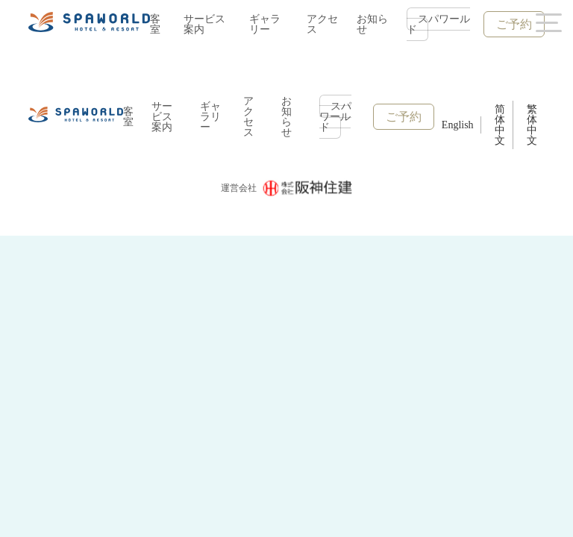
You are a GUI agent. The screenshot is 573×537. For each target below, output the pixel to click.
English (458, 125)
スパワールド (438, 24)
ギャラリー (265, 24)
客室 (155, 24)
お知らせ (372, 24)
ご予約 (514, 24)
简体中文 (500, 125)
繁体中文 (532, 125)
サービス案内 (204, 24)
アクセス (322, 24)
